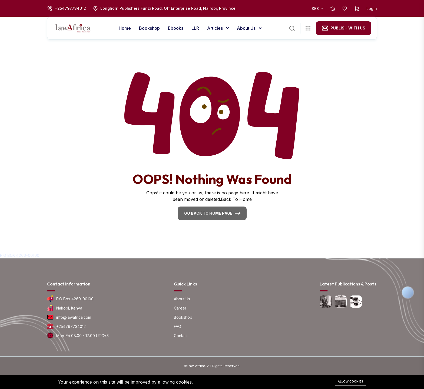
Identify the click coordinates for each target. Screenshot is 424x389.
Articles (215, 28)
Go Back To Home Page (208, 213)
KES (316, 8)
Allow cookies (350, 381)
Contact (181, 335)
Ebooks (175, 28)
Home (125, 28)
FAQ (177, 326)
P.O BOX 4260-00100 (19, 255)
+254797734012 (70, 8)
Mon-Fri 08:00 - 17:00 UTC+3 (82, 335)
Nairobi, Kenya (69, 308)
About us (247, 28)
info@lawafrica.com (73, 317)
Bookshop (149, 28)
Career (180, 308)
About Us (182, 299)
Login (371, 8)
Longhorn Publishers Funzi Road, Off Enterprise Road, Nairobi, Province (168, 8)
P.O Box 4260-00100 (75, 299)
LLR (195, 28)
